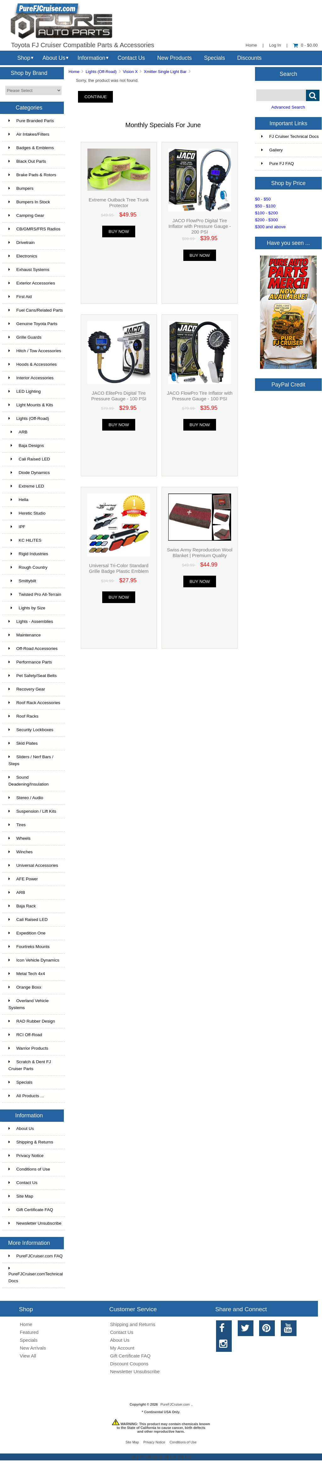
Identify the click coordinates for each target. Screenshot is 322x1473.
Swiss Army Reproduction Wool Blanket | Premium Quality (199, 552)
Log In (275, 45)
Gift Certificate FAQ (30, 1209)
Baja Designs (26, 445)
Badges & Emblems (31, 147)
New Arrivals (33, 1348)
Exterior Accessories (31, 283)
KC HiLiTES (25, 540)
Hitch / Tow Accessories (34, 350)
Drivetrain (21, 242)
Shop (23, 58)
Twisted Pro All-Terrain (34, 594)
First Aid (20, 296)
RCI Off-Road (25, 1034)
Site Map (20, 1196)
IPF (16, 526)
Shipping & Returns (30, 1142)
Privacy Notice (26, 1155)
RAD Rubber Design (31, 1021)
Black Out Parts (27, 161)
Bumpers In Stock (29, 202)
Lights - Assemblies (30, 621)
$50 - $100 (265, 206)
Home (251, 45)
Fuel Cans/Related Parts (35, 310)
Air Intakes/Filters (28, 134)
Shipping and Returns (132, 1324)
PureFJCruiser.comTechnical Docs (35, 1274)
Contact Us (131, 58)
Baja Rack (22, 906)
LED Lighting (24, 391)
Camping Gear (26, 215)
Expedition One (27, 933)
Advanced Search (288, 107)
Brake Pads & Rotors (32, 174)
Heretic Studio (27, 513)
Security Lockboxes (30, 729)
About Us (53, 58)
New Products (174, 58)
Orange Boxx (24, 987)
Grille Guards (25, 337)
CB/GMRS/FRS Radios (34, 229)
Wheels (19, 838)
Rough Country (27, 567)
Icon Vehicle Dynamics (33, 960)
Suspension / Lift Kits (32, 811)
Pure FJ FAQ (277, 163)
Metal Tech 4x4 (26, 973)
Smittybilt (22, 580)
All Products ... (26, 1095)
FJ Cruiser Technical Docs (290, 136)
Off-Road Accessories (33, 648)
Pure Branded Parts (31, 120)
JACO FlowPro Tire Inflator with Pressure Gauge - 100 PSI (200, 395)
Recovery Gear (26, 689)
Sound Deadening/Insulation (28, 781)
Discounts (249, 58)
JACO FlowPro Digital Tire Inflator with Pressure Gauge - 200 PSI (200, 226)
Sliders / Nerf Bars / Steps (30, 760)
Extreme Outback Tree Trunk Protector (119, 202)
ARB (18, 432)
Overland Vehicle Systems (28, 1004)
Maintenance (24, 635)
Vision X (130, 71)
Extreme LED (26, 486)
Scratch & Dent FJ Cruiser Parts (29, 1065)
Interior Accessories (31, 377)
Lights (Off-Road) (101, 71)
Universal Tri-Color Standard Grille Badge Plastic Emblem (118, 568)
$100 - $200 (266, 213)
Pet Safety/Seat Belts (32, 675)
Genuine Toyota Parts (32, 323)
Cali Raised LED (29, 459)
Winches (20, 851)
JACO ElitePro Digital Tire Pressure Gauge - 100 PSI (118, 395)
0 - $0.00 (305, 45)
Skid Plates (23, 743)
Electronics (22, 256)
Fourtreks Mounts (29, 946)
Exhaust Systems (28, 269)
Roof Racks (23, 716)
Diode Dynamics (29, 472)
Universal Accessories (33, 865)
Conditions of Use (29, 1169)
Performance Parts (30, 662)
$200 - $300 (266, 219)
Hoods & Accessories (32, 364)
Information (91, 58)
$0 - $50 (263, 199)
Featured (29, 1332)
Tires (17, 824)
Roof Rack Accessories (34, 702)
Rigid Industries (28, 553)
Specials (214, 58)
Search (288, 74)
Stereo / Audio (25, 797)
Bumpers (20, 188)
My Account (122, 1348)
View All (28, 1355)
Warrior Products (28, 1048)
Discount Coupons (129, 1363)
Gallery (272, 150)
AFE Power (23, 879)
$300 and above (270, 226)
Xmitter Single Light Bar (165, 71)
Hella (18, 499)
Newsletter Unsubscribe (35, 1223)
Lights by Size (26, 608)
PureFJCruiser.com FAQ (35, 1256)
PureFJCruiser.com (175, 1404)
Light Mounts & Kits (30, 405)
